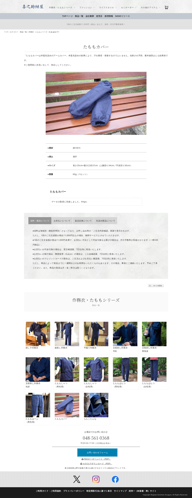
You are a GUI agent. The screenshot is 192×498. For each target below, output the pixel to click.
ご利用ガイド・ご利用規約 (49, 491)
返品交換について (84, 220)
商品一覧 (80, 16)
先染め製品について (106, 220)
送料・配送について (41, 220)
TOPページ (68, 16)
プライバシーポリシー (75, 491)
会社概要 (91, 16)
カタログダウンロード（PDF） (97, 463)
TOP (7, 32)
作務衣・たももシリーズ (39, 32)
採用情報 (110, 16)
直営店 (100, 16)
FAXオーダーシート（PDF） (97, 459)
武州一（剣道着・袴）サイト (143, 491)
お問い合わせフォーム (98, 452)
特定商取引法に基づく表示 (100, 491)
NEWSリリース (123, 16)
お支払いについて (63, 220)
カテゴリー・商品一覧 (19, 32)
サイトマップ (121, 491)
